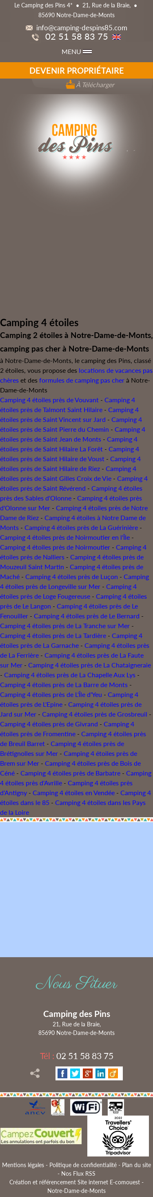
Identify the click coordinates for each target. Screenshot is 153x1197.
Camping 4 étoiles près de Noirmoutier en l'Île (65, 537)
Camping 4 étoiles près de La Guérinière (81, 527)
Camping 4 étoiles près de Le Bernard (87, 616)
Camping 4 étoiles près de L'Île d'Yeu (51, 694)
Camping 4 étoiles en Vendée (74, 792)
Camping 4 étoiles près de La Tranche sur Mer (65, 625)
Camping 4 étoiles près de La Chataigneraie (89, 665)
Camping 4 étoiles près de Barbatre (70, 773)
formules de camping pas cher (82, 380)
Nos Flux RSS (78, 1173)
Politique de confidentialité (83, 1164)
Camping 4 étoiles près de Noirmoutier (55, 547)
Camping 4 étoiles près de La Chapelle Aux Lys (69, 675)
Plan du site (136, 1164)
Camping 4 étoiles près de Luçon (71, 576)
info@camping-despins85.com (76, 27)
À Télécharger (90, 84)
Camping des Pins (76, 1013)
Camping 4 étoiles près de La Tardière (53, 635)
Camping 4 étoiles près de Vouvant (49, 400)
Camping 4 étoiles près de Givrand (49, 724)
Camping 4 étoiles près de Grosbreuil (94, 714)
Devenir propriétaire (76, 70)
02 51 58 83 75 (69, 36)
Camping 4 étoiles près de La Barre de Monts (64, 684)
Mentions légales (23, 1164)
